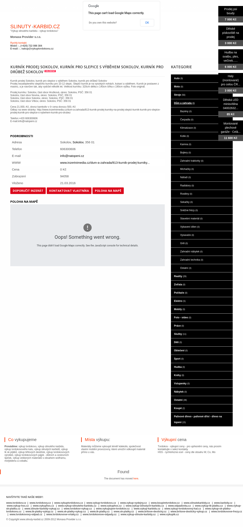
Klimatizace (188, 127)
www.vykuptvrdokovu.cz (68, 502)
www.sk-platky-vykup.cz (71, 511)
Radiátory (187, 185)
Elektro (180, 301)
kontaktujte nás (184, 7)
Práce (179, 325)
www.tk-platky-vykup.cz (39, 511)
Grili (184, 243)
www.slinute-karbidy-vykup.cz (42, 508)
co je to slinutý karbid (78, 7)
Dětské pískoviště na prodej (230, 33)
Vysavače (187, 235)
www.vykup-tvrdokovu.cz (101, 502)
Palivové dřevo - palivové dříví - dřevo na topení (198, 419)
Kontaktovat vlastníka (69, 191)
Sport (179, 358)
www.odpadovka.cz (179, 505)
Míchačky (187, 169)
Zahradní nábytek (191, 251)
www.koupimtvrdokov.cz (165, 502)
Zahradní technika (191, 259)
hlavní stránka (25, 7)
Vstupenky (182, 383)
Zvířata (179, 284)
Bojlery (185, 152)
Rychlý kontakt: (18, 42)
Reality (180, 276)
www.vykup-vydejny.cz (133, 502)
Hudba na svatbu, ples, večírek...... (231, 56)
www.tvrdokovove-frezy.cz (226, 511)
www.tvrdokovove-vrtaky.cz (62, 514)
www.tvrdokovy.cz (40, 502)
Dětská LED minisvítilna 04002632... (230, 104)
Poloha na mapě (108, 191)
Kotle (184, 136)
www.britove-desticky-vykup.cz (189, 511)
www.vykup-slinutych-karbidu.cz (145, 505)
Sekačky (186, 202)
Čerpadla (186, 119)
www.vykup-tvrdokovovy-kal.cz (183, 508)
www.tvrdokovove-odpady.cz (100, 514)
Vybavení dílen (190, 226)
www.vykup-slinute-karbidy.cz (138, 514)
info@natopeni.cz (72, 156)
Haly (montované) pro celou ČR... (230, 80)
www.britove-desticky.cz (152, 511)
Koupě (179, 408)
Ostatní (185, 268)
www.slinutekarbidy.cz (197, 502)
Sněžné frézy (189, 210)
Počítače (180, 292)
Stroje (179, 94)
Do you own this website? (103, 22)
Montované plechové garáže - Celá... (231, 127)
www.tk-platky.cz (100, 511)
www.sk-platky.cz (124, 511)
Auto (178, 78)
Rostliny (186, 193)
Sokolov (78, 142)
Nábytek (180, 391)
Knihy (179, 375)
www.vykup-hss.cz (18, 505)
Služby (180, 334)
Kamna (185, 144)
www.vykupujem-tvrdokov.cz (113, 508)
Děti (178, 342)
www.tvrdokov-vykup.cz (78, 508)
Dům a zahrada (184, 103)
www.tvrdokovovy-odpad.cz (26, 514)
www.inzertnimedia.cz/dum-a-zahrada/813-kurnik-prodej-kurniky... (105, 162)
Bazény (186, 111)
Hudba (179, 367)
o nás (48, 7)
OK (147, 22)
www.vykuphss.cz (43, 505)
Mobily (179, 309)
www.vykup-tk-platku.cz (209, 505)
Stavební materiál (191, 218)
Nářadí (185, 177)
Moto (178, 86)
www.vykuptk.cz (169, 514)
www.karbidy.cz (223, 502)
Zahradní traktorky (191, 160)
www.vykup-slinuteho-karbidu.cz (77, 505)
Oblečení (181, 350)
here (135, 478)
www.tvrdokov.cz (16, 502)
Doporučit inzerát (28, 191)
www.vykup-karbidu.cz (147, 508)
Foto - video (182, 317)
